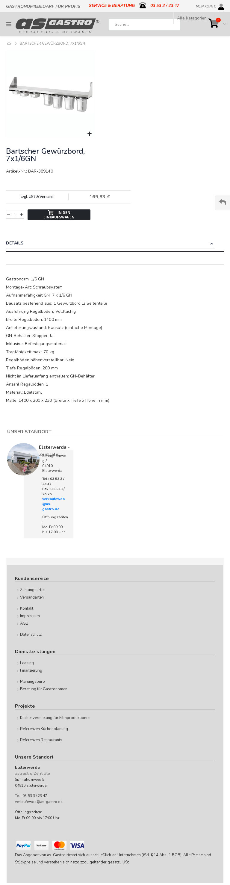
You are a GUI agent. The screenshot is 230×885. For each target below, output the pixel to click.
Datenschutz (31, 634)
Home (9, 43)
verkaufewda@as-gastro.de (39, 801)
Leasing (27, 663)
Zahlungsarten (33, 590)
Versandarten (32, 597)
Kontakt (26, 608)
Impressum (30, 616)
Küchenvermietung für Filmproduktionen (55, 718)
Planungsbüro (32, 681)
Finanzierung (31, 670)
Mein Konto (206, 5)
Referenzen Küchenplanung (44, 729)
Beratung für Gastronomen (44, 689)
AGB (24, 623)
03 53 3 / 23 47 (164, 5)
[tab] (115, 244)
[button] (89, 134)
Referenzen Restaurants (41, 740)
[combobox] (144, 25)
